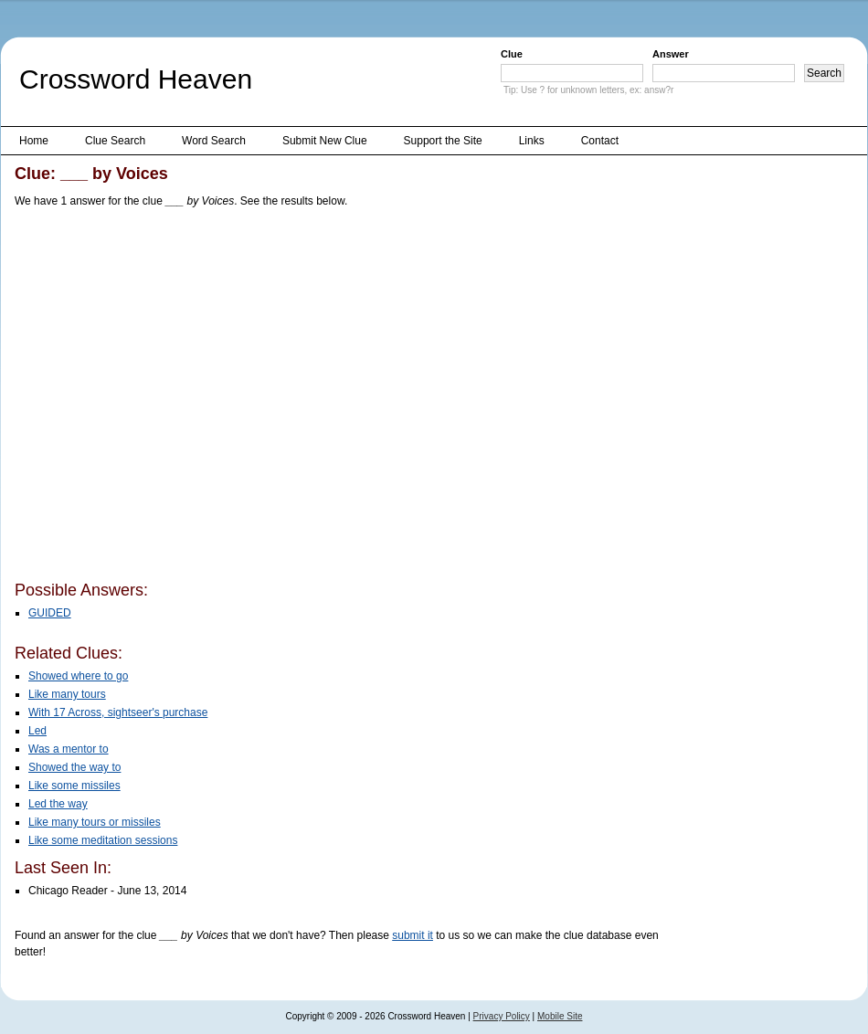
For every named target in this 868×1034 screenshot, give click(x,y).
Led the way (58, 803)
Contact (600, 140)
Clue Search (115, 140)
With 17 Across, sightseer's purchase (117, 712)
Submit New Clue (324, 140)
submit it (412, 935)
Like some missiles (74, 785)
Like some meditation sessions (102, 840)
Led (37, 730)
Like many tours (67, 694)
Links (532, 140)
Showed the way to (74, 767)
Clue (512, 53)
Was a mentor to (68, 749)
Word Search (214, 140)
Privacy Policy (501, 1016)
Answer (670, 53)
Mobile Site (559, 1016)
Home (33, 140)
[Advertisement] (172, 398)
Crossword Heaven (135, 79)
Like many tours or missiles (94, 822)
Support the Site (443, 140)
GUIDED (49, 613)
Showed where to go (78, 676)
